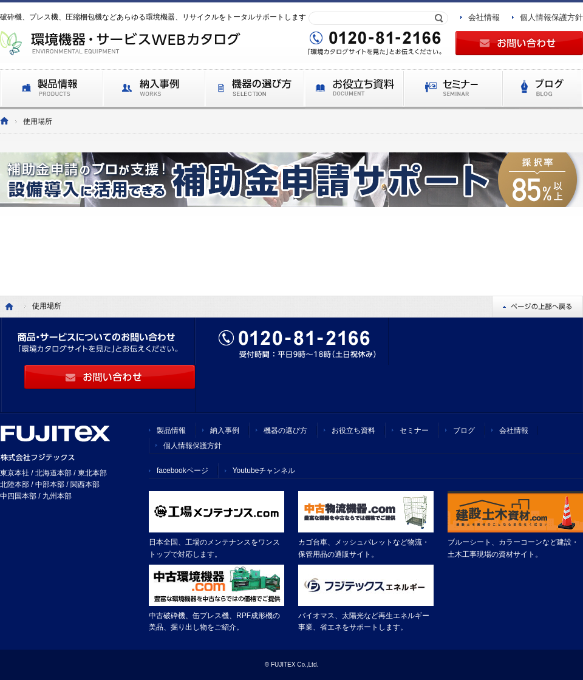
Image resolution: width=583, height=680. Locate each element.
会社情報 (484, 17)
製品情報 (171, 430)
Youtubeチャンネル (264, 470)
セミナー (414, 430)
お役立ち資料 (353, 430)
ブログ (464, 430)
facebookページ (182, 470)
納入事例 (224, 430)
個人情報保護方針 (551, 17)
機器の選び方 (285, 430)
